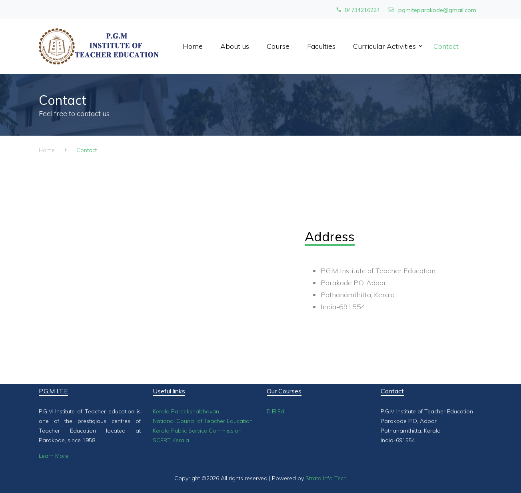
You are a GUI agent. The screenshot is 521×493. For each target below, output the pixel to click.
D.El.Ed (275, 411)
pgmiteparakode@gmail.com (432, 10)
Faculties (321, 46)
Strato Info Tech (326, 478)
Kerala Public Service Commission (197, 430)
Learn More (53, 455)
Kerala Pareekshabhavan (186, 411)
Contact (446, 46)
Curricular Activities (384, 46)
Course (278, 46)
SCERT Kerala (171, 440)
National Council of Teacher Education (203, 421)
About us (234, 46)
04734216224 (358, 10)
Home (193, 46)
